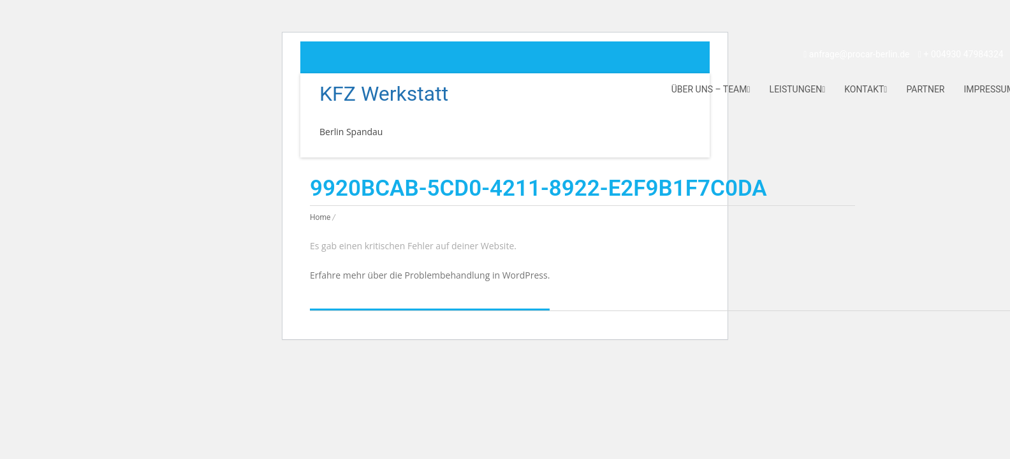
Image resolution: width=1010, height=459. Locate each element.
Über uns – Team (710, 89)
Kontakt (865, 89)
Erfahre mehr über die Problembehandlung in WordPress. (430, 275)
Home (320, 217)
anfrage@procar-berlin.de (856, 54)
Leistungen (798, 89)
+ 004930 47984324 (961, 54)
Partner (925, 89)
